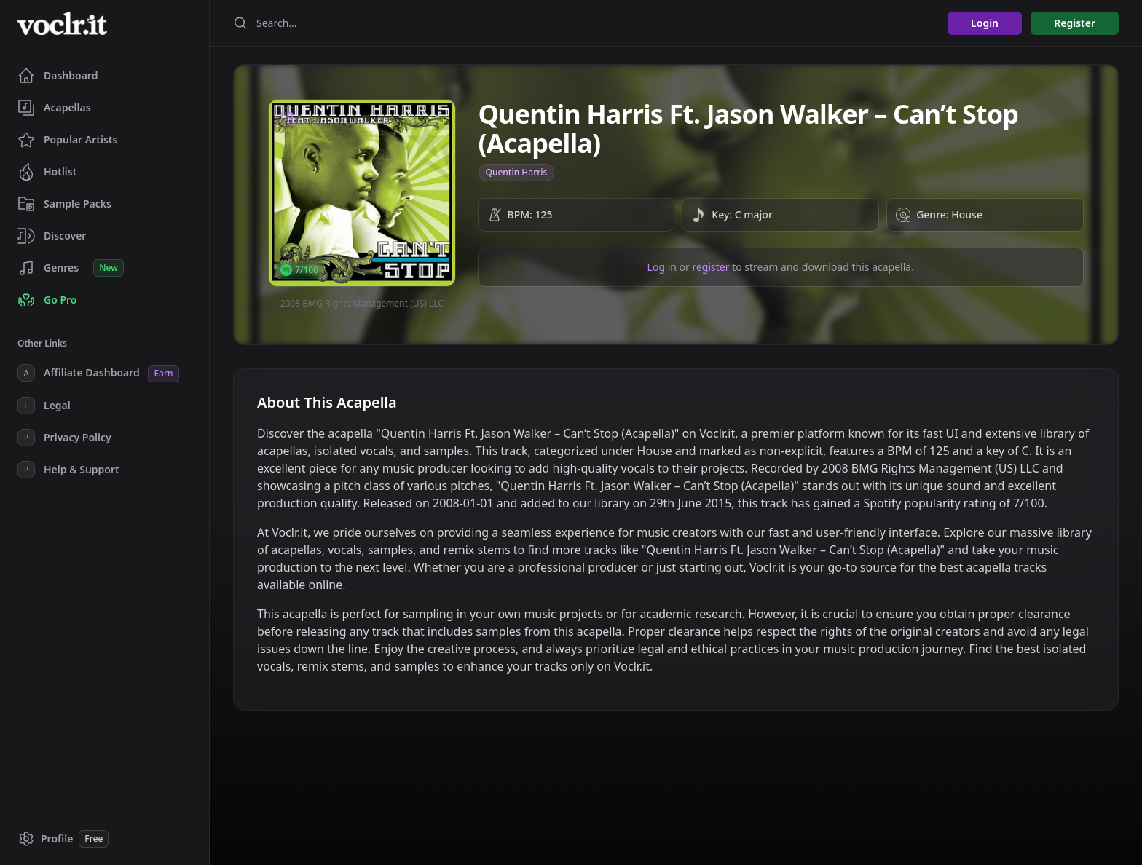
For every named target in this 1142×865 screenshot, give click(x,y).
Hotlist (46, 172)
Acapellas (54, 107)
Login (985, 23)
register (710, 267)
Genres (70, 268)
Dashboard (57, 75)
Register (1074, 23)
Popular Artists (67, 140)
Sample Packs (64, 204)
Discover (51, 236)
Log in (662, 267)
